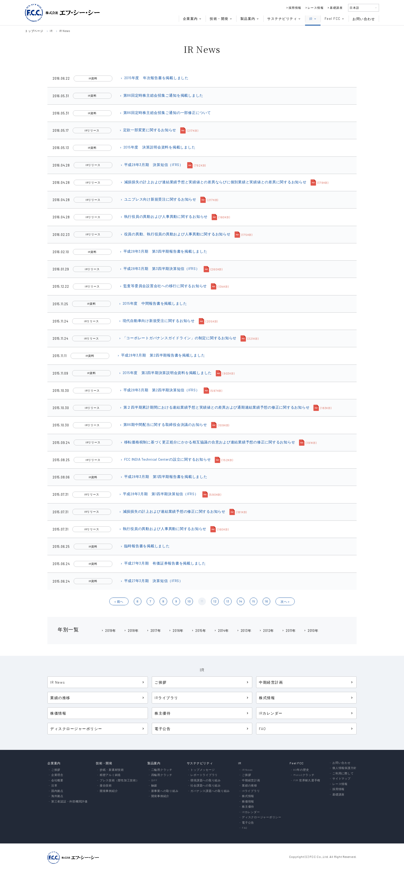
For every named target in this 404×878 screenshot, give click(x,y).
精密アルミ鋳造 (110, 775)
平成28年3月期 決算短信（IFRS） (151, 164)
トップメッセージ (202, 769)
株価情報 (58, 713)
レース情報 (314, 7)
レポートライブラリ (204, 775)
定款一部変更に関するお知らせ (147, 130)
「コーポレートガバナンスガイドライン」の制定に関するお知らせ (178, 338)
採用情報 (293, 7)
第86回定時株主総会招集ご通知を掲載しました (161, 95)
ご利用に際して (343, 773)
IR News (64, 30)
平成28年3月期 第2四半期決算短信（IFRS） (159, 390)
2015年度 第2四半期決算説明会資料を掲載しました (165, 372)
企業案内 (192, 19)
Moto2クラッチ (304, 775)
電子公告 (202, 728)
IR (313, 19)
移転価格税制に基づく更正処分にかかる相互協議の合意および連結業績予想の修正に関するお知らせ (207, 442)
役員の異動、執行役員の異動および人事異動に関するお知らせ (175, 234)
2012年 (266, 630)
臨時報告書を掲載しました (145, 546)
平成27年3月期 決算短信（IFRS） (151, 580)
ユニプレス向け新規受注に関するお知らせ (158, 199)
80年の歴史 (301, 769)
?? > (285, 601)
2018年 (131, 630)
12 (215, 601)
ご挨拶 (202, 682)
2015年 (198, 630)
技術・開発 (221, 19)
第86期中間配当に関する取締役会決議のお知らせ (163, 424)
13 (227, 601)
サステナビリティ (284, 19)
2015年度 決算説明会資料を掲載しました (157, 147)
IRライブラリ (202, 697)
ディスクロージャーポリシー (97, 728)
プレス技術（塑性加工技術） (119, 780)
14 (240, 601)
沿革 (54, 785)
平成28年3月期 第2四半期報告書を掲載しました (161, 355)
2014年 (221, 630)
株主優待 (202, 713)
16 (266, 601)
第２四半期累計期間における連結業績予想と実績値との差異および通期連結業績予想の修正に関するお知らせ (214, 407)
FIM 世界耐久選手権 (306, 780)
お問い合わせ (363, 19)
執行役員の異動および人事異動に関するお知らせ (164, 216)
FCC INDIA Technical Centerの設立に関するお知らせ (165, 459)
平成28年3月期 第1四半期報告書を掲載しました (163, 476)
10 (189, 601)
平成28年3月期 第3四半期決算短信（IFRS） (159, 268)
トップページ (34, 30)
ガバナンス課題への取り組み (210, 791)
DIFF (154, 780)
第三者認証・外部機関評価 (69, 801)
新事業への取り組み (165, 791)
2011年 (289, 630)
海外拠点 (57, 796)
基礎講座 (335, 7)
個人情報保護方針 (344, 768)
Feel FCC (334, 19)
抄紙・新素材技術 (112, 769)
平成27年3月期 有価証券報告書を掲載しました (163, 563)
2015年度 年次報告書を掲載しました (154, 78)
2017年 (153, 630)
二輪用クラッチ (161, 769)
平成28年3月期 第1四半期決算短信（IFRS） (158, 494)
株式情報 (306, 697)
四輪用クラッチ (161, 775)
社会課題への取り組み (205, 785)
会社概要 (57, 780)
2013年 (244, 630)
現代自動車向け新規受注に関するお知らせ (157, 320)
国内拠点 (57, 791)
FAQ (306, 728)
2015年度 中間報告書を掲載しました (153, 303)
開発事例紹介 (109, 791)
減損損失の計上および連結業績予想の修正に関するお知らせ (172, 511)
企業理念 (57, 775)
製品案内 (249, 19)
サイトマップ (341, 778)
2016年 (176, 630)
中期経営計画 (306, 682)
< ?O (119, 601)
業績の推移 (97, 697)
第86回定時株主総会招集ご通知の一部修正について (165, 112)
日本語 (363, 7)
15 (253, 601)
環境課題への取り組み (205, 780)
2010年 (311, 630)
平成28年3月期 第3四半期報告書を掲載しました (163, 251)
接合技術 (106, 785)
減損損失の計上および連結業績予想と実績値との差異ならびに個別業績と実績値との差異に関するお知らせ (213, 182)
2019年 (108, 630)
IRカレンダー (306, 713)
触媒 (154, 785)
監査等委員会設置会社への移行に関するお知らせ (163, 286)
